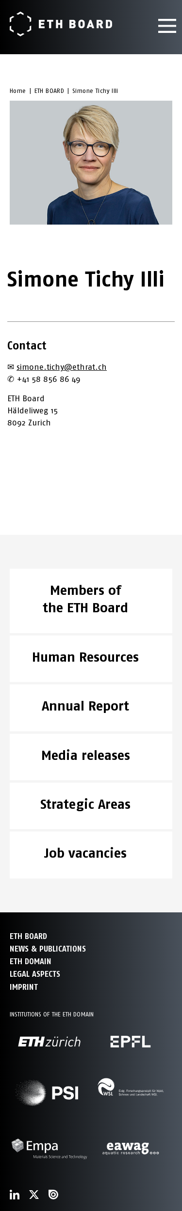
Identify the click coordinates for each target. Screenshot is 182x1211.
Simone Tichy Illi (95, 90)
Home (18, 90)
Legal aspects (35, 974)
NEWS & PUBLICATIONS (48, 949)
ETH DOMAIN (30, 961)
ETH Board (28, 936)
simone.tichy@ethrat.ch (62, 367)
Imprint (24, 987)
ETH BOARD (49, 90)
